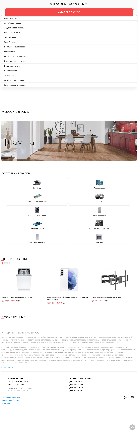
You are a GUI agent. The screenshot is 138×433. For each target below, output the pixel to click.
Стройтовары (10, 71)
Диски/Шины (10, 37)
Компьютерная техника (14, 47)
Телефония (9, 75)
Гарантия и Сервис (10, 400)
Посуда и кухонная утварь (15, 61)
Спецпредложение (12, 18)
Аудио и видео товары (14, 28)
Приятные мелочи (12, 66)
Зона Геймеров (10, 42)
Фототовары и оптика (14, 80)
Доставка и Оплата (11, 397)
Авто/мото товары (13, 23)
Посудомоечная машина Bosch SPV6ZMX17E (18, 297)
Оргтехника (9, 52)
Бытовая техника (12, 32)
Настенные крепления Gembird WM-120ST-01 (108, 297)
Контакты (6, 403)
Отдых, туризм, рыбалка (15, 56)
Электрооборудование (14, 85)
